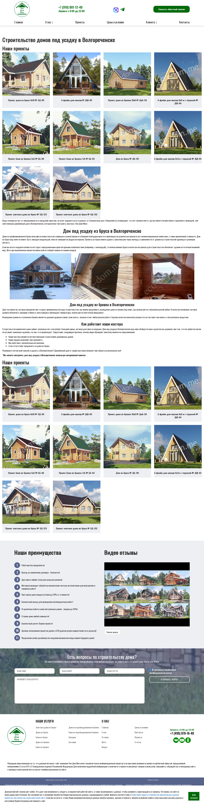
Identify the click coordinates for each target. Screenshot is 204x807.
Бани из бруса (42, 754)
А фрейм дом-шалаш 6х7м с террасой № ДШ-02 (178, 164)
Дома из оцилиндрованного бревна (84, 744)
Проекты (80, 22)
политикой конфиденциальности (162, 688)
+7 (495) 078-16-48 (182, 750)
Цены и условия (115, 22)
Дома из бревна (42, 759)
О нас (104, 749)
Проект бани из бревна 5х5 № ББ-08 (26, 164)
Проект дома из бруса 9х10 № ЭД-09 (26, 103)
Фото (104, 759)
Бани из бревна (42, 764)
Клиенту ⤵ (151, 22)
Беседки (72, 754)
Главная (18, 22)
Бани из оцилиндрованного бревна (83, 749)
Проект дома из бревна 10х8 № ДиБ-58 (127, 103)
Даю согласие (194, 796)
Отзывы (105, 754)
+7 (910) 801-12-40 (71, 9)
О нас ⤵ (49, 22)
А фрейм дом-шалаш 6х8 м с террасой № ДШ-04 (178, 104)
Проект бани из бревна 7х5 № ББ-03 (77, 164)
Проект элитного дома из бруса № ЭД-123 (26, 223)
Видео (104, 764)
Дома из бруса (42, 749)
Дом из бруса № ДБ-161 (127, 164)
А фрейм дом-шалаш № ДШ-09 (76, 103)
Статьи (138, 759)
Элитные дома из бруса (46, 744)
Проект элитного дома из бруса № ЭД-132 (76, 223)
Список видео (112, 649)
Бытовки (72, 759)
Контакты (184, 22)
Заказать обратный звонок (171, 9)
